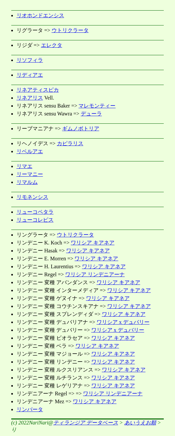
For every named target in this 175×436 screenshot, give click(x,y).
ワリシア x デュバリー (123, 322)
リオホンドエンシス (40, 15)
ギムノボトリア (80, 128)
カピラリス (70, 143)
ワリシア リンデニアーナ (95, 274)
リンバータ (30, 409)
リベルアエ (30, 151)
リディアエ (30, 75)
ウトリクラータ (70, 30)
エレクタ (51, 45)
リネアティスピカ (38, 90)
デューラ (91, 113)
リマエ (24, 166)
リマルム (27, 182)
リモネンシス (32, 197)
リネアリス (30, 98)
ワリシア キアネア (92, 242)
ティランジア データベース (85, 422)
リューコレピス (35, 220)
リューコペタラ (35, 212)
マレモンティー (96, 106)
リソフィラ (30, 60)
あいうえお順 (140, 422)
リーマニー (30, 174)
